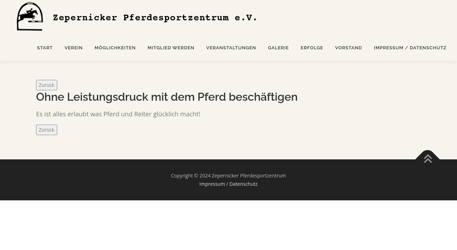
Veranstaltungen (231, 47)
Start (45, 47)
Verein (73, 47)
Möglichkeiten (115, 47)
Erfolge (312, 47)
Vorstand (348, 47)
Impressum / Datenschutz (410, 47)
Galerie (278, 47)
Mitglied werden (171, 47)
